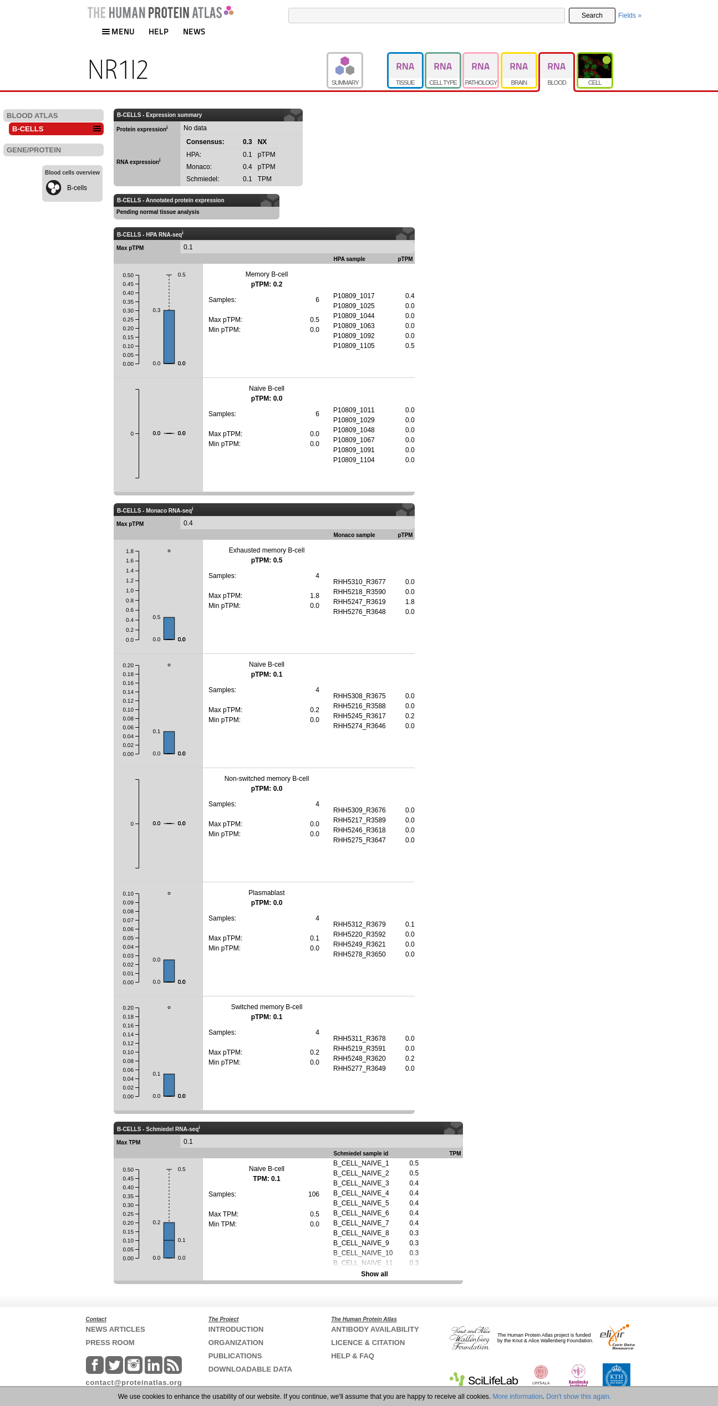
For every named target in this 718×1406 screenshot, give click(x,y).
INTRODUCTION (236, 1329)
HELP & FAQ (352, 1356)
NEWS (194, 31)
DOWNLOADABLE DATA (250, 1369)
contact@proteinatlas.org (134, 1382)
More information (518, 1396)
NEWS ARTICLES (115, 1329)
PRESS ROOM (110, 1342)
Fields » (629, 15)
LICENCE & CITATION (368, 1342)
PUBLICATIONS (235, 1356)
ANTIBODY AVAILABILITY (375, 1329)
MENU (118, 31)
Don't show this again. (578, 1396)
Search (592, 15)
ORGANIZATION (235, 1342)
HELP (159, 31)
